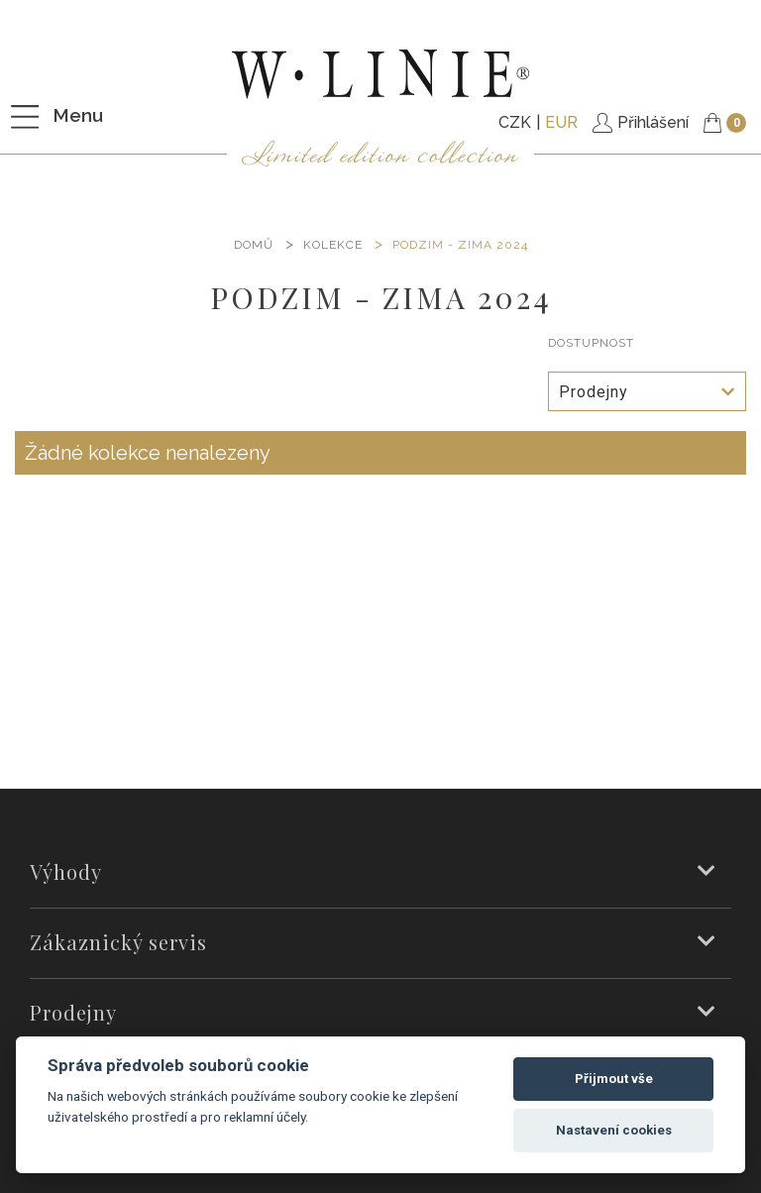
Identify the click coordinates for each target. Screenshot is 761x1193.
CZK (514, 122)
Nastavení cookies (614, 1130)
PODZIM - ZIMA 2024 (460, 245)
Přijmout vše (614, 1078)
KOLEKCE (333, 245)
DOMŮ (253, 245)
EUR (561, 122)
